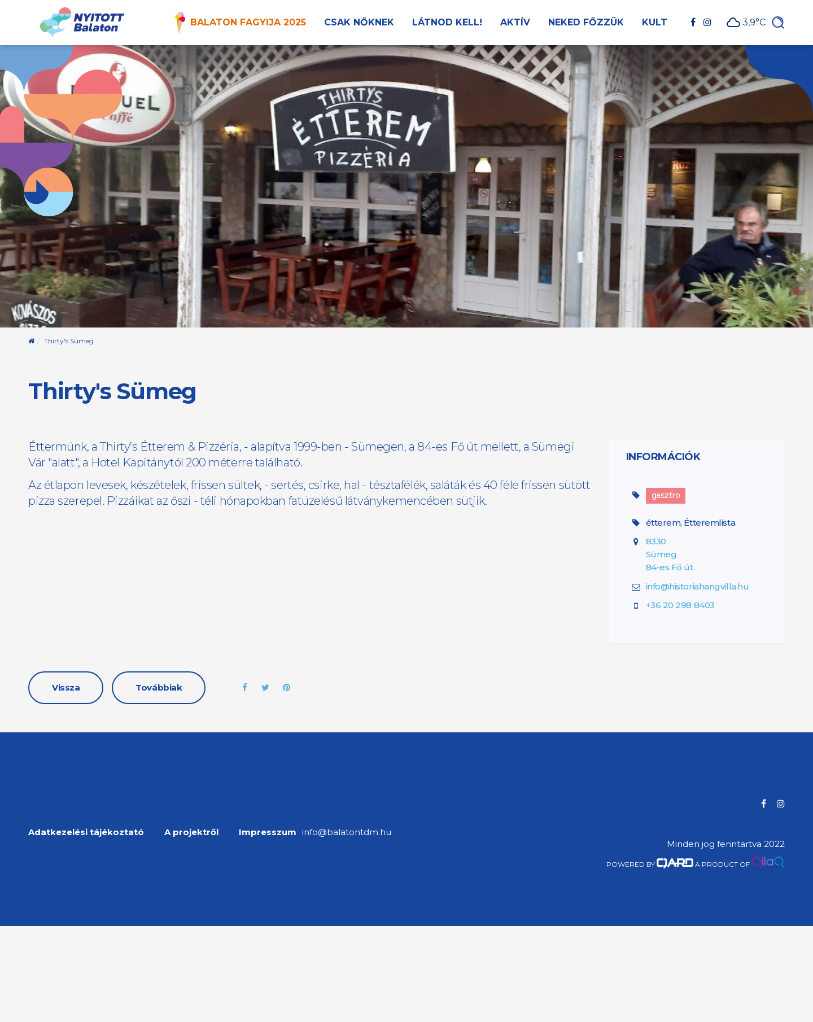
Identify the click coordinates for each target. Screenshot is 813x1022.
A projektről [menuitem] (191, 832)
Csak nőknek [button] (359, 22)
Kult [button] (654, 22)
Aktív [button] (515, 22)
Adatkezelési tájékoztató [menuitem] (86, 832)
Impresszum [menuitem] (267, 832)
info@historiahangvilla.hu (697, 586)
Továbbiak (159, 687)
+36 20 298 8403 (680, 605)
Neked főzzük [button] (586, 22)
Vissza (66, 687)
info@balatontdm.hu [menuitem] (346, 832)
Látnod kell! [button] (447, 22)
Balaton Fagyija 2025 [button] (248, 22)
